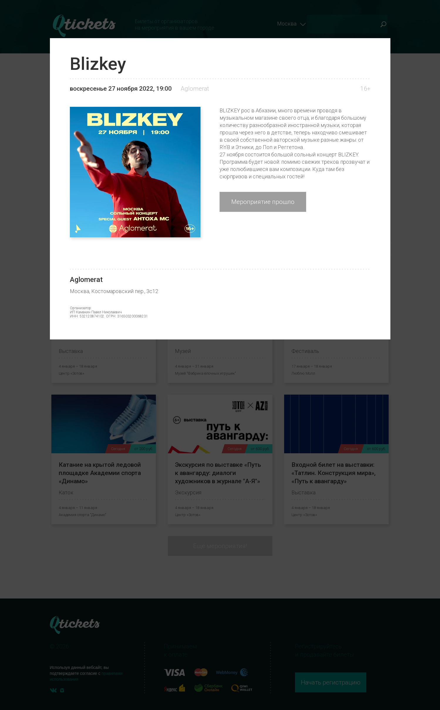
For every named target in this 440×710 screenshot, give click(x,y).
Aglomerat (195, 88)
